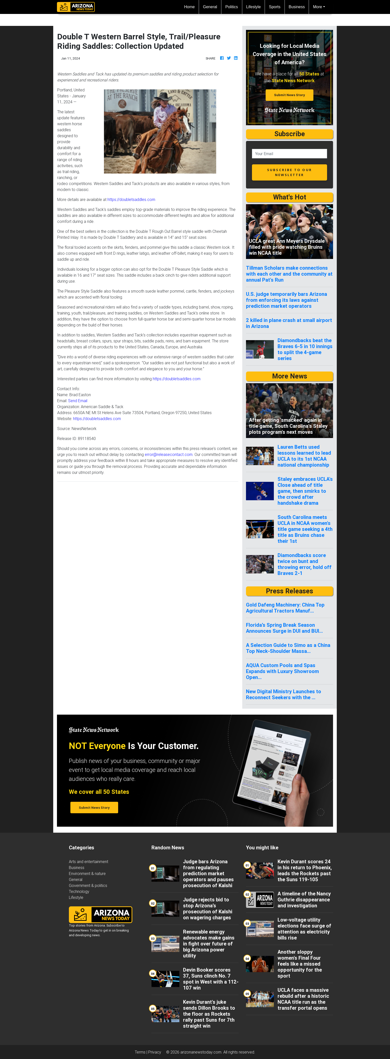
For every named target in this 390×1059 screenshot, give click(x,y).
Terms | (141, 1052)
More (317, 7)
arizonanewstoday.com (200, 1052)
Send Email (77, 400)
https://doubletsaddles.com (131, 199)
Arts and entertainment (88, 861)
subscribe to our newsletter (289, 172)
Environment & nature (87, 873)
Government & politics (88, 885)
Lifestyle (253, 7)
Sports (274, 7)
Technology (79, 891)
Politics (231, 7)
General (210, 7)
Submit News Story (289, 95)
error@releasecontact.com (169, 454)
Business (297, 7)
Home (191, 6)
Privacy (154, 1052)
